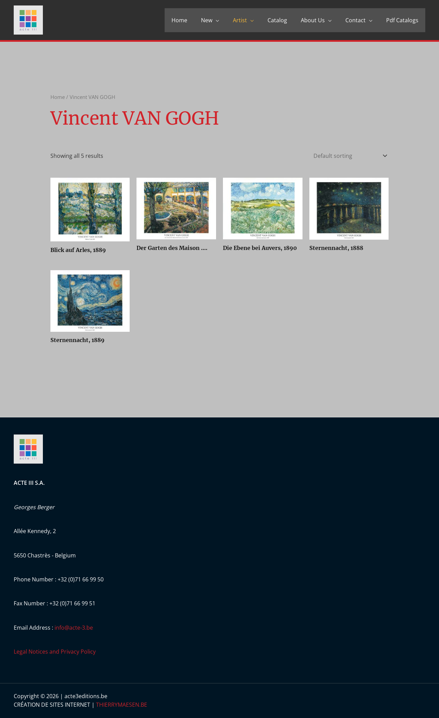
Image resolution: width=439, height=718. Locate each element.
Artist (240, 20)
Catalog (277, 20)
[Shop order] (349, 156)
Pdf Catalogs (402, 20)
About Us (313, 20)
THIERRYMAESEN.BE (121, 704)
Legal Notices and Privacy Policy (55, 651)
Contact (355, 20)
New (206, 20)
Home (179, 20)
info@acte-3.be (74, 627)
